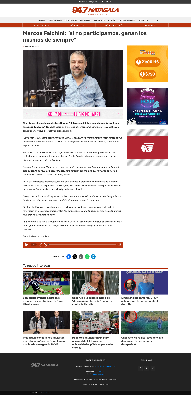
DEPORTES (143, 20)
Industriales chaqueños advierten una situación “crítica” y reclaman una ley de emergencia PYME (44, 341)
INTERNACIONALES (127, 20)
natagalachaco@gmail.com (104, 366)
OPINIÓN (111, 20)
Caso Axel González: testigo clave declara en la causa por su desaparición (142, 341)
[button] (158, 21)
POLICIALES (85, 20)
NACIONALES (99, 20)
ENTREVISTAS (71, 20)
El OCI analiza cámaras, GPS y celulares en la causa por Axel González (139, 301)
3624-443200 (99, 374)
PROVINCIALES (55, 20)
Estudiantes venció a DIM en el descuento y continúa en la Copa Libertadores (43, 301)
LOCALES (41, 20)
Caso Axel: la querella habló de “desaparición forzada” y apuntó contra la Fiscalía (92, 301)
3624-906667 (100, 372)
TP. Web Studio (47, 393)
